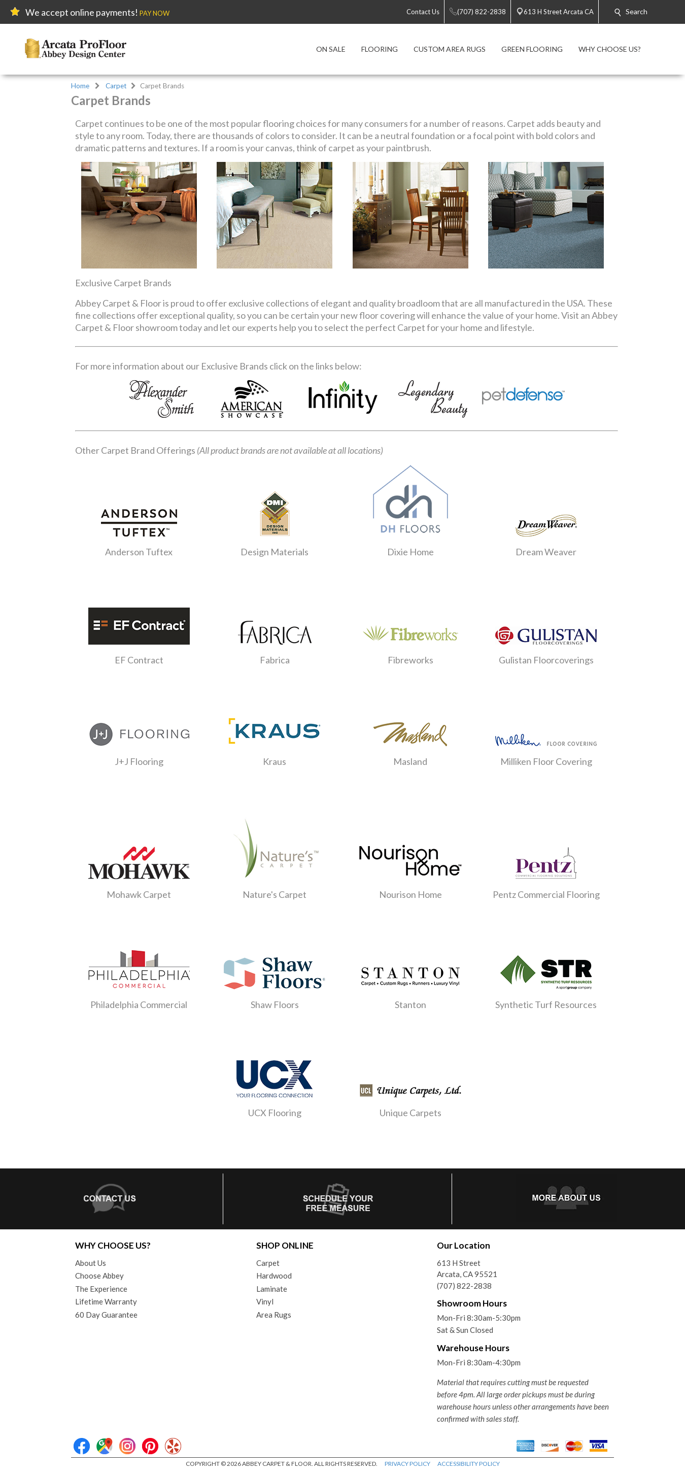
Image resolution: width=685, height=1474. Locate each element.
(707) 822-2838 (464, 1285)
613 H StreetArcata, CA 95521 (467, 1268)
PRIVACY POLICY (407, 1463)
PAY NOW (154, 13)
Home (80, 86)
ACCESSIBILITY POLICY (468, 1463)
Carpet (116, 86)
